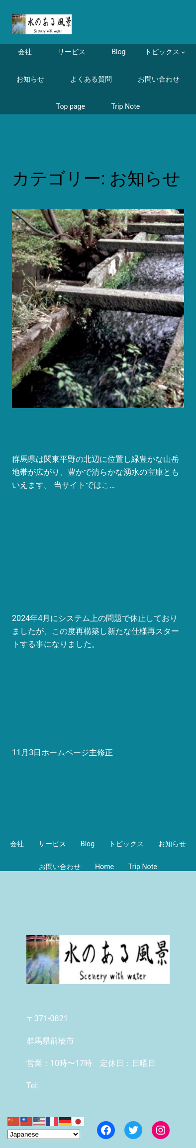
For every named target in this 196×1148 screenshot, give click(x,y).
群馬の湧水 (64, 430)
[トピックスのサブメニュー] (165, 52)
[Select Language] (43, 1134)
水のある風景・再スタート (96, 577)
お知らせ (54, 723)
